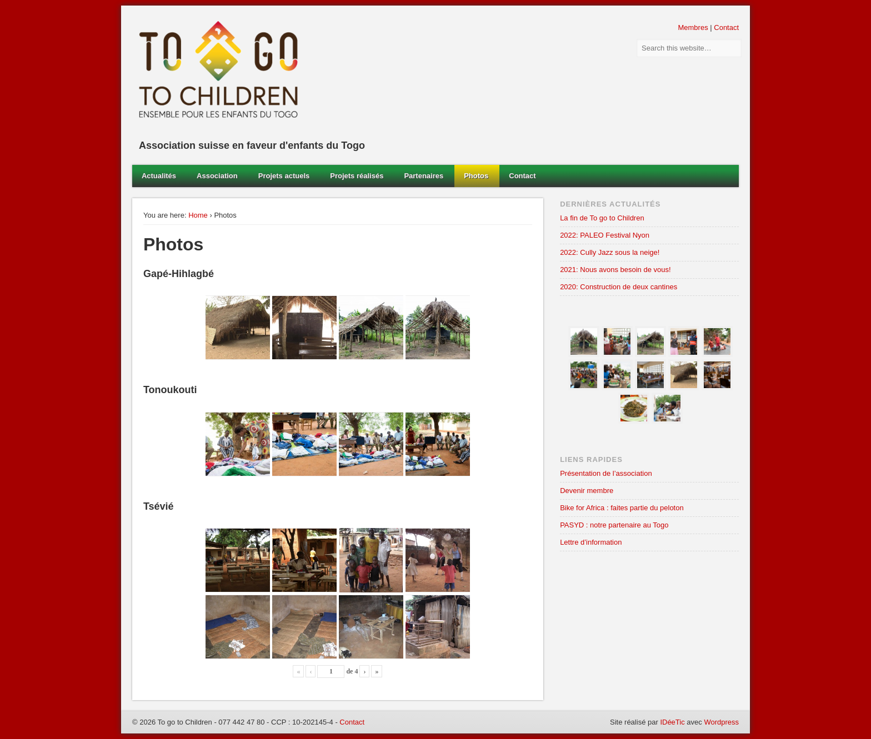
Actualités (159, 176)
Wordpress (721, 722)
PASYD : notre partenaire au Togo (614, 525)
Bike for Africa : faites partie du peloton (622, 508)
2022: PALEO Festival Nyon (604, 235)
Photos (476, 176)
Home (198, 215)
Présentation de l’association (606, 473)
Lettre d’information (591, 542)
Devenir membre (586, 490)
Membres (693, 27)
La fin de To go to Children (602, 218)
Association (217, 176)
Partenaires (423, 176)
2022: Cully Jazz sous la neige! (609, 252)
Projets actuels (284, 176)
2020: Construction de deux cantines (618, 287)
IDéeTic (672, 722)
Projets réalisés (356, 176)
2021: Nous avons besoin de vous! (615, 269)
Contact (726, 27)
